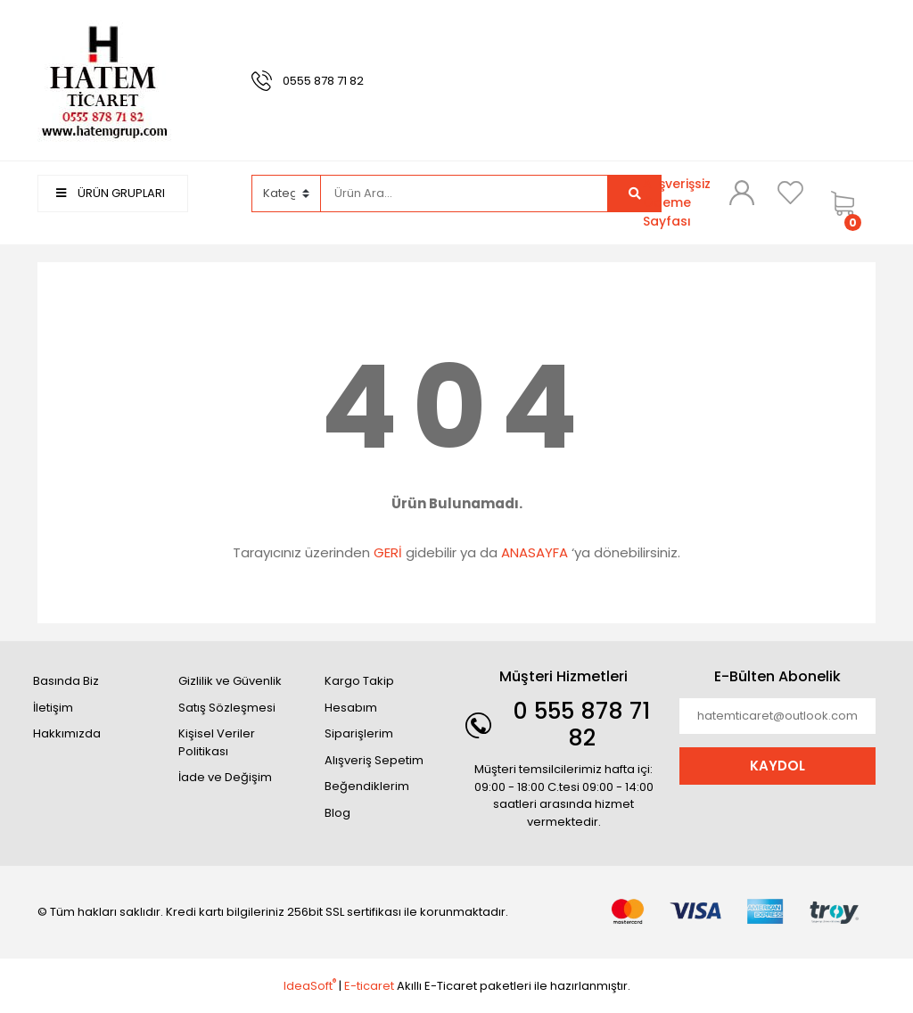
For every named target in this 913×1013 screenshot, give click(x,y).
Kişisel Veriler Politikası (216, 742)
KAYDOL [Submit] (777, 765)
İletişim (53, 707)
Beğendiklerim (367, 786)
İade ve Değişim (225, 777)
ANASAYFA (534, 552)
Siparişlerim (359, 733)
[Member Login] (742, 192)
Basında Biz (66, 680)
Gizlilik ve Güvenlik (230, 680)
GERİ (388, 552)
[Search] (464, 193)
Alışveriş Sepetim (374, 760)
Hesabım (351, 707)
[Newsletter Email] (777, 716)
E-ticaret (369, 985)
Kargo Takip (359, 680)
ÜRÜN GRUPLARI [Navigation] (110, 193)
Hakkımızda (67, 733)
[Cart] (849, 203)
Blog (337, 812)
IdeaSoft (310, 985)
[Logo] (104, 79)
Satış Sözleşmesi (227, 707)
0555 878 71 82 (323, 80)
